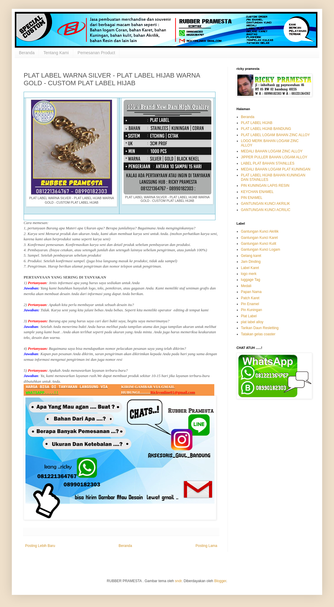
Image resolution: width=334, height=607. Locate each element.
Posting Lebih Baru (40, 546)
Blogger (220, 581)
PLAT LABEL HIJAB (257, 123)
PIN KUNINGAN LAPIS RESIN (265, 185)
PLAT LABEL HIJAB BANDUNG (266, 129)
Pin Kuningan (251, 310)
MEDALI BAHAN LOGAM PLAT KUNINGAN (275, 169)
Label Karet (250, 268)
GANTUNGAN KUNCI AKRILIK (265, 204)
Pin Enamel (250, 304)
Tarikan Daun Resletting (259, 328)
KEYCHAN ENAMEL (257, 192)
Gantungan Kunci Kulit (258, 243)
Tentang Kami (56, 52)
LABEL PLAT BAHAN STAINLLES (267, 163)
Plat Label (249, 316)
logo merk (249, 274)
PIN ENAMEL (251, 198)
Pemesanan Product (96, 52)
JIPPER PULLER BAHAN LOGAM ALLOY (274, 157)
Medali (246, 286)
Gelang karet (251, 256)
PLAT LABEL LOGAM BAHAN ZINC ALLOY (275, 135)
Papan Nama (251, 292)
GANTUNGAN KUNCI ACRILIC (265, 210)
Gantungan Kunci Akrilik (259, 231)
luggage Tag (250, 280)
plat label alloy (252, 322)
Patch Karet (250, 298)
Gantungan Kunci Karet (259, 238)
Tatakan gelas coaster (258, 334)
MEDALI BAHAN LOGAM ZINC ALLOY (272, 151)
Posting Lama (206, 546)
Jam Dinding (251, 262)
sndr (178, 581)
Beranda (27, 52)
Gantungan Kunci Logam (260, 249)
